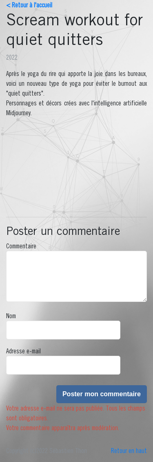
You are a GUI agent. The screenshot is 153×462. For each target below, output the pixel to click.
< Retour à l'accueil (29, 5)
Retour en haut (129, 450)
